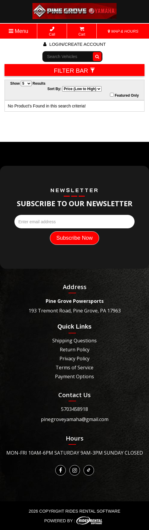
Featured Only (124, 95)
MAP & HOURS (123, 31)
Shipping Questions (74, 340)
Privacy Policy (74, 358)
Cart (81, 32)
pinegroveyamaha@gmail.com (74, 419)
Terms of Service (74, 367)
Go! (96, 56)
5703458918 (74, 409)
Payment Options (74, 376)
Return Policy (75, 349)
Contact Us (74, 395)
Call (52, 32)
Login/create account (74, 44)
